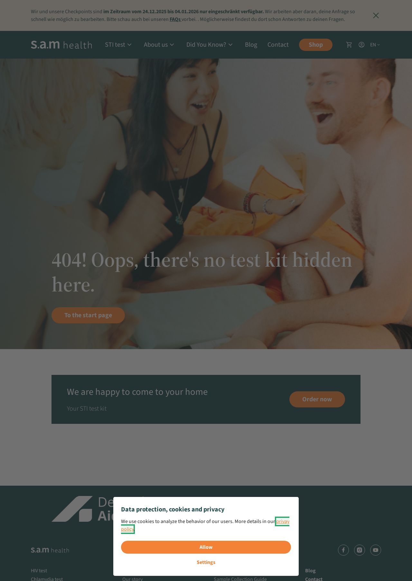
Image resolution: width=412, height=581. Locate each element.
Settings (206, 562)
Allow (206, 547)
